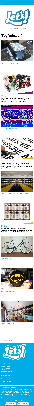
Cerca (29, 340)
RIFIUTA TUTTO (10, 404)
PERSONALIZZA (17, 400)
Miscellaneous (6, 258)
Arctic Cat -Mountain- (9, 128)
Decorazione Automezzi (9, 63)
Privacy (3, 378)
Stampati (4, 96)
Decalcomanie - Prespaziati (11, 161)
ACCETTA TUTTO (23, 404)
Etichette (4, 226)
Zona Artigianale (7, 324)
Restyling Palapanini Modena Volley (14, 193)
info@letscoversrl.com (6, 371)
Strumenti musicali (8, 291)
